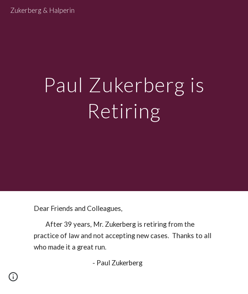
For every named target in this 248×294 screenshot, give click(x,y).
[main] (124, 95)
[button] (13, 279)
